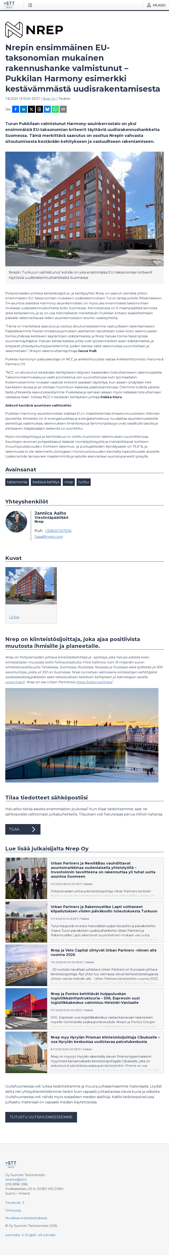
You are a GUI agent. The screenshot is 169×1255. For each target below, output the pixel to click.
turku (83, 482)
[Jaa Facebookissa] (15, 110)
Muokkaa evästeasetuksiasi (26, 1218)
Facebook (12, 1203)
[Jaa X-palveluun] (31, 110)
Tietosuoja (13, 1210)
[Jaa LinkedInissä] (23, 110)
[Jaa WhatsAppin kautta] (55, 110)
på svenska (46, 1235)
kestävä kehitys (46, 482)
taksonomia (17, 482)
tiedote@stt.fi (16, 1180)
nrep (68, 482)
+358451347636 (58, 531)
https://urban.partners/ (94, 682)
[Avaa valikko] (31, 5)
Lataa (14, 617)
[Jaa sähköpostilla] (63, 110)
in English (29, 1235)
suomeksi (12, 1235)
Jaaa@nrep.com (49, 537)
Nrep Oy (49, 99)
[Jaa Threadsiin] (39, 110)
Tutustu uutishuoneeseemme (41, 1117)
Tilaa (23, 829)
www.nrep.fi (15, 682)
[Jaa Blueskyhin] (47, 110)
